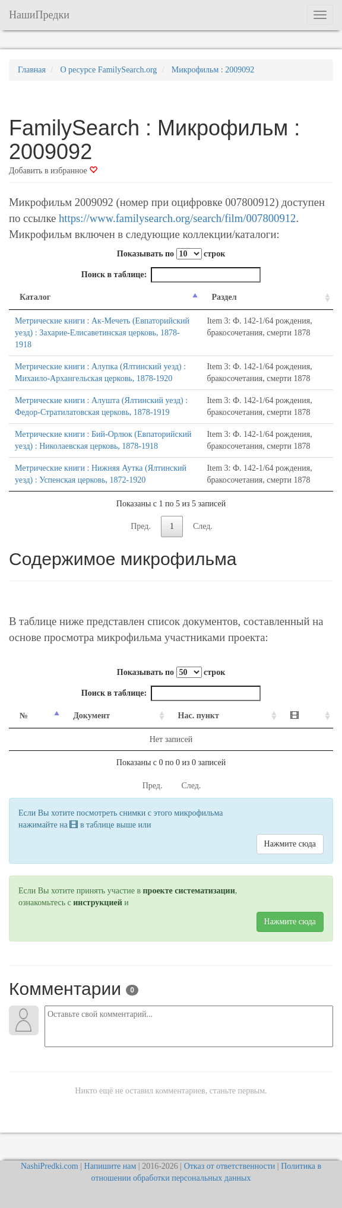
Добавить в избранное (53, 170)
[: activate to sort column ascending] (306, 716)
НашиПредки (39, 15)
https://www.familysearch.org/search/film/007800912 (177, 218)
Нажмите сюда (290, 843)
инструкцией (97, 902)
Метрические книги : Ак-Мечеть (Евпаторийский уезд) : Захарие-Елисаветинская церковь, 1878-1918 (102, 332)
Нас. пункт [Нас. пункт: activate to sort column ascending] (198, 715)
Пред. (141, 526)
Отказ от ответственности (230, 1166)
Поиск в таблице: (171, 275)
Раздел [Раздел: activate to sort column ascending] (223, 297)
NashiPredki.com (49, 1166)
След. (203, 526)
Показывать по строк (171, 253)
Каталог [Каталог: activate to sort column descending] (35, 297)
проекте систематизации (189, 890)
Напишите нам (110, 1166)
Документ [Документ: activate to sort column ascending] (91, 715)
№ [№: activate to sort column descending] (24, 715)
